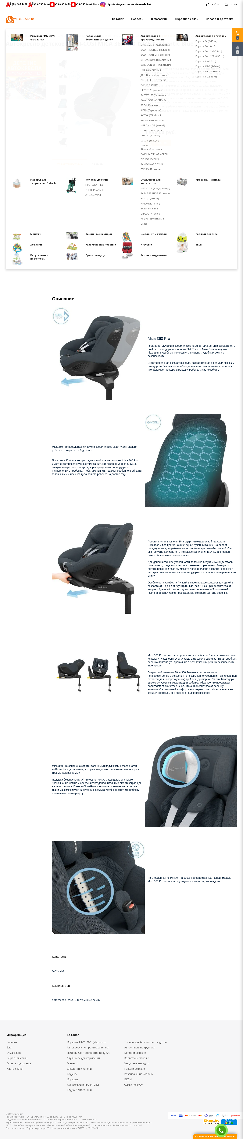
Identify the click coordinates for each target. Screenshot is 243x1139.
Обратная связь (186, 19)
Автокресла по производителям (88, 1047)
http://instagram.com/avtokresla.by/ (128, 4)
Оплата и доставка (220, 19)
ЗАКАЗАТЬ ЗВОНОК (223, 1130)
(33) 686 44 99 (62, 4)
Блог (10, 1047)
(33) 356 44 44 (83, 4)
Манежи (72, 1063)
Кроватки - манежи (136, 1058)
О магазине (159, 19)
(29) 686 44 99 (19, 4)
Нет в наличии (158, 142)
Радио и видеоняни (79, 1090)
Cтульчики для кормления (83, 1058)
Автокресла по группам (139, 1047)
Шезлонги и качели (79, 1068)
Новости (137, 19)
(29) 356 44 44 (41, 4)
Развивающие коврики (138, 1074)
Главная (10, 35)
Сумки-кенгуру (133, 1084)
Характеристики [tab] (70, 164)
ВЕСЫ (128, 1079)
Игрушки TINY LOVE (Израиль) (86, 1042)
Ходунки (72, 1074)
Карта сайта (15, 1068)
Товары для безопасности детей (145, 1042)
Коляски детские (135, 1053)
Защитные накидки (136, 1063)
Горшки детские (134, 1068)
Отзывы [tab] (97, 164)
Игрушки (72, 1079)
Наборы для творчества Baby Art (88, 1053)
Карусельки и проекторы (83, 1084)
